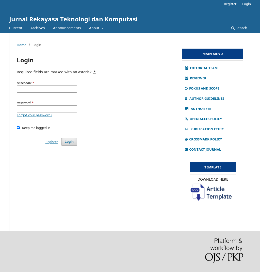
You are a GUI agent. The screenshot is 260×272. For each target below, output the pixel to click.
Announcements (67, 27)
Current (15, 27)
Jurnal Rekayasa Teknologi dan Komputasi (73, 19)
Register (230, 4)
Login (246, 4)
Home (21, 44)
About (94, 27)
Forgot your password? (34, 115)
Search (239, 27)
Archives (37, 27)
